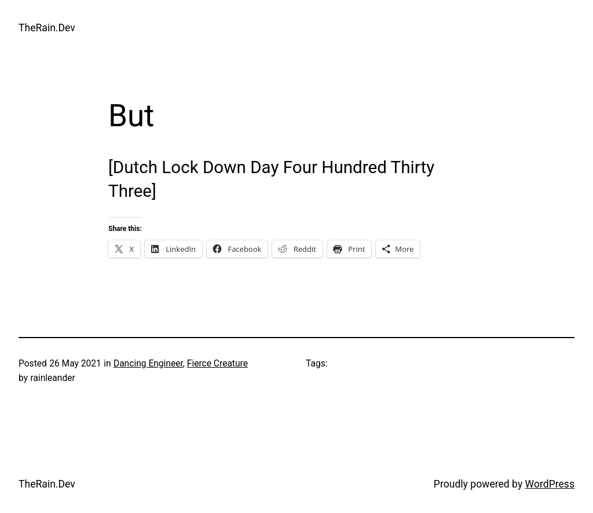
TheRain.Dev (47, 28)
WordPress (549, 484)
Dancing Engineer (148, 363)
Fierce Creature (217, 363)
